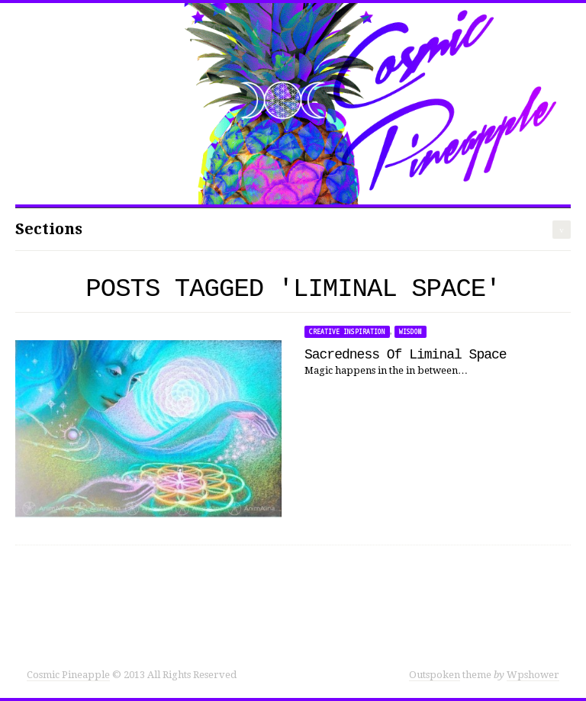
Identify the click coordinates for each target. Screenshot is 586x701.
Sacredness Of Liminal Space (405, 354)
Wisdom (410, 332)
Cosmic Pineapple (68, 674)
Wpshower (533, 674)
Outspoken (434, 674)
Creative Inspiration (347, 332)
